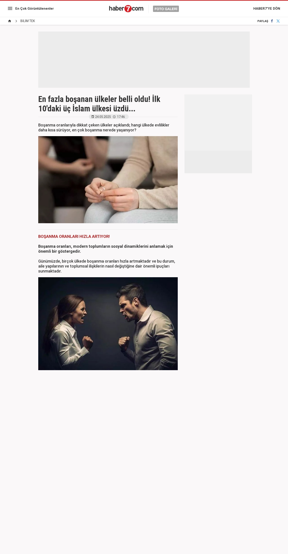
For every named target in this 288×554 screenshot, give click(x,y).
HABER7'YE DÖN (266, 9)
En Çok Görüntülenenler (34, 9)
